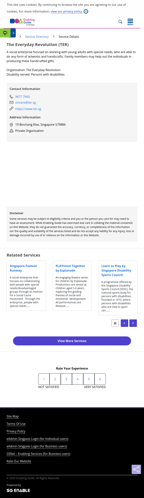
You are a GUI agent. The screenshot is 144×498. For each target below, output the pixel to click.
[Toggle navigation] (130, 22)
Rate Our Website (19, 461)
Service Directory (37, 37)
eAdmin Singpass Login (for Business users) (37, 446)
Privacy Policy (16, 431)
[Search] (122, 22)
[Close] (86, 11)
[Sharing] (136, 469)
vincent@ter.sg (25, 102)
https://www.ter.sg (28, 109)
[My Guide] (5, 32)
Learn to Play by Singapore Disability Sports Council (116, 270)
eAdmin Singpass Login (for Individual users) (37, 439)
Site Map (13, 416)
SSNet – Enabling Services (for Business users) (38, 454)
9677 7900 (22, 97)
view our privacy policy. (67, 11)
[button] (124, 323)
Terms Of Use (16, 424)
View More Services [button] (72, 341)
